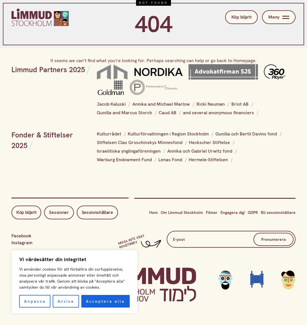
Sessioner (59, 212)
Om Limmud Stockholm (182, 212)
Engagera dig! (233, 212)
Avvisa (66, 301)
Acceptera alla (105, 301)
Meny (278, 17)
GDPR (253, 212)
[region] (74, 282)
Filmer (212, 212)
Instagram (21, 243)
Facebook (21, 236)
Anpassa (35, 301)
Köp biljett (241, 17)
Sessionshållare (97, 212)
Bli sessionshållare (278, 212)
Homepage (244, 61)
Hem (153, 212)
